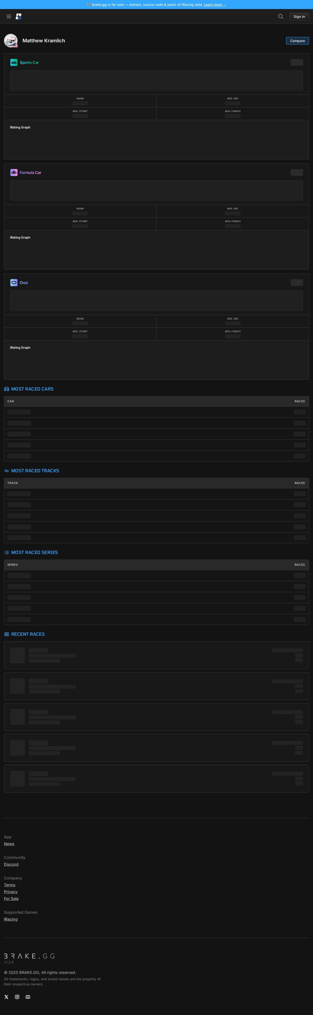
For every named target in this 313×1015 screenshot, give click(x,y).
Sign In (299, 16)
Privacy (11, 891)
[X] (6, 996)
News (9, 843)
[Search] (281, 16)
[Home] (19, 16)
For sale (11, 898)
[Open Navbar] (9, 16)
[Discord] (27, 996)
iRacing (11, 919)
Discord (11, 864)
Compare (297, 41)
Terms (9, 884)
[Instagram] (17, 996)
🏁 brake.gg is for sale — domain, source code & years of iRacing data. (156, 4)
